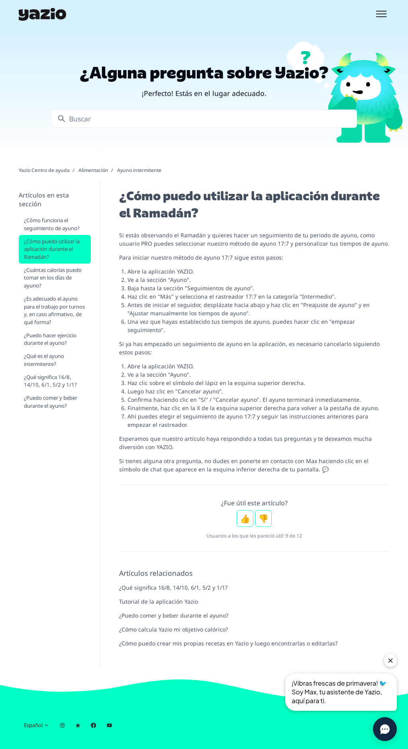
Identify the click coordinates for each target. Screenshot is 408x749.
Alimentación (93, 170)
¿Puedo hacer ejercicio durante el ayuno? (50, 339)
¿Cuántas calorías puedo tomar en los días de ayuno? (53, 277)
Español (36, 725)
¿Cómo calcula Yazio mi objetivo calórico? (173, 629)
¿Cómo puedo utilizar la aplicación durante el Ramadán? (52, 249)
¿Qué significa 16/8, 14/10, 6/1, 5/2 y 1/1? (173, 587)
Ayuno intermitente (139, 170)
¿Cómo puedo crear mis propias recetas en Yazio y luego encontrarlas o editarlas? (228, 643)
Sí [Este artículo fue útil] (245, 518)
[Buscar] (204, 119)
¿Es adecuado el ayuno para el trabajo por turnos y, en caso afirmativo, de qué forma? (54, 310)
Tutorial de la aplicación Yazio (158, 601)
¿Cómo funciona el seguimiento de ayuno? (52, 224)
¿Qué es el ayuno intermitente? (44, 360)
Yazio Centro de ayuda (44, 170)
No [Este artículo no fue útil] (263, 518)
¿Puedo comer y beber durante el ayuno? (173, 615)
